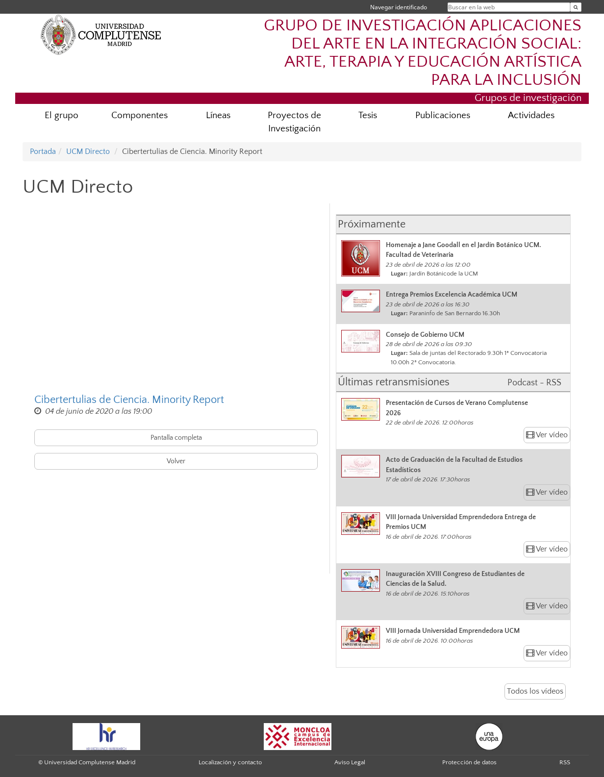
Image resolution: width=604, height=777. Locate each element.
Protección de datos (469, 762)
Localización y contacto (230, 762)
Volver (176, 461)
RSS (564, 762)
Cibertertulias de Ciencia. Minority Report (129, 400)
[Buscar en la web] (575, 7)
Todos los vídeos (535, 691)
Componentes (139, 115)
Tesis (367, 115)
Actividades (531, 115)
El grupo (61, 115)
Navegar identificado (398, 7)
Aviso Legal (349, 762)
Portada (43, 151)
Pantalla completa (176, 438)
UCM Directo (88, 151)
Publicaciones (442, 115)
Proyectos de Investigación (294, 122)
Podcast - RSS (534, 383)
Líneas (218, 115)
